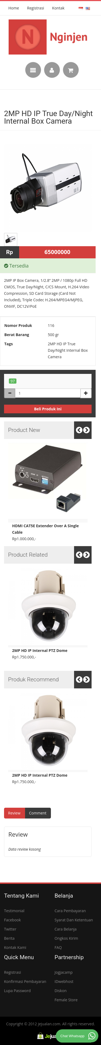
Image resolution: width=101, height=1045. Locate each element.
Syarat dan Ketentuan (74, 919)
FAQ (58, 947)
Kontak (58, 8)
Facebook (12, 919)
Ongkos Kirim (66, 938)
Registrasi (35, 8)
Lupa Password (17, 990)
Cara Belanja (66, 929)
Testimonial (14, 910)
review (14, 813)
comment (38, 813)
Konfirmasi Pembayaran (25, 981)
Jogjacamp (64, 972)
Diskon (61, 990)
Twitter (10, 929)
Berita (9, 938)
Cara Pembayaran (70, 910)
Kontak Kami (15, 947)
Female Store (66, 999)
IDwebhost (64, 981)
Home (13, 8)
